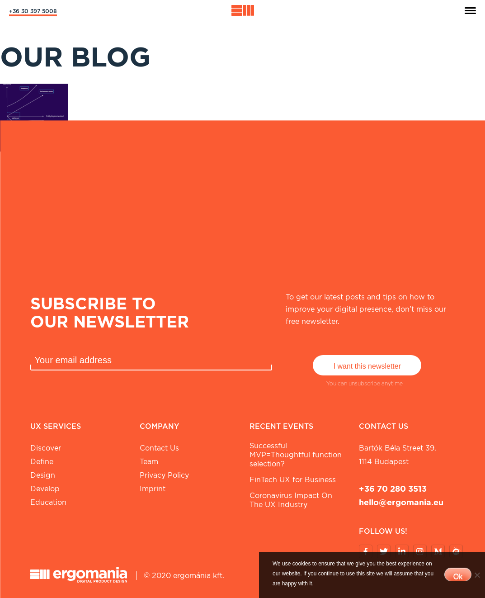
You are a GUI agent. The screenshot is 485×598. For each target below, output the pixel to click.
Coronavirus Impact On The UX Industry (291, 500)
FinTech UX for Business (293, 479)
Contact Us (159, 448)
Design (42, 475)
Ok (457, 576)
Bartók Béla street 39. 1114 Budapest (397, 455)
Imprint (152, 488)
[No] (476, 574)
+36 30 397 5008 (33, 11)
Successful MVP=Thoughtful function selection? (296, 454)
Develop (45, 488)
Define (41, 461)
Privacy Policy (164, 475)
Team (149, 461)
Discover (45, 448)
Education (48, 502)
